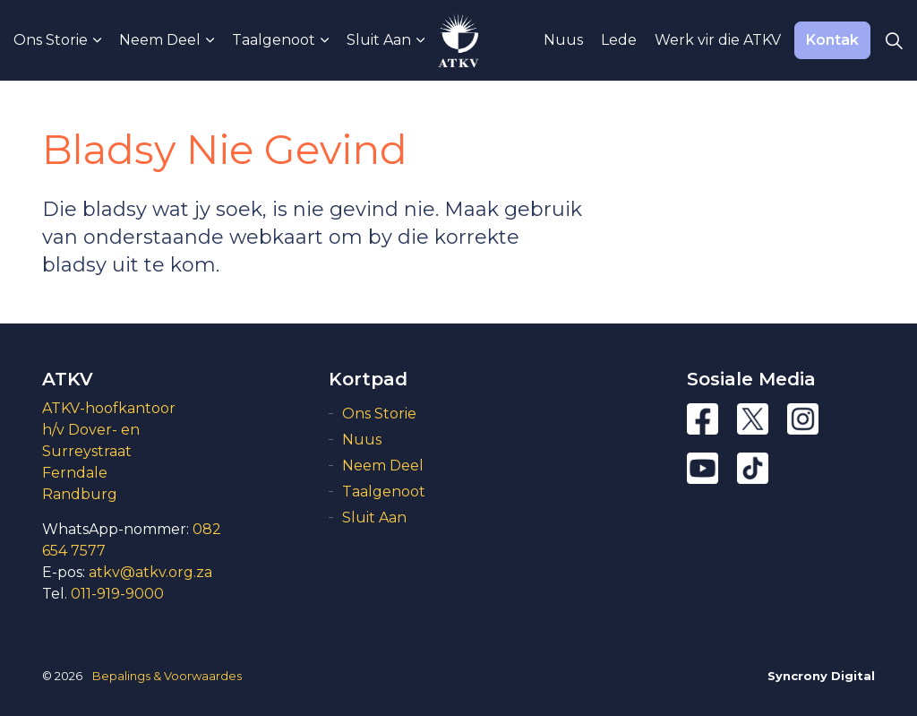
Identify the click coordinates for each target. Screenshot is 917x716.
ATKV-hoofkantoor (109, 408)
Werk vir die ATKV (718, 39)
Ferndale (74, 472)
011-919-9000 (117, 593)
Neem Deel (160, 39)
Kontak (832, 40)
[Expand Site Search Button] (894, 40)
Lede (619, 39)
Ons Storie (50, 39)
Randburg (79, 494)
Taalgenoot (273, 39)
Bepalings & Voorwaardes (167, 676)
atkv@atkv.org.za (150, 572)
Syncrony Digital (821, 676)
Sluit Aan (379, 39)
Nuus (563, 39)
